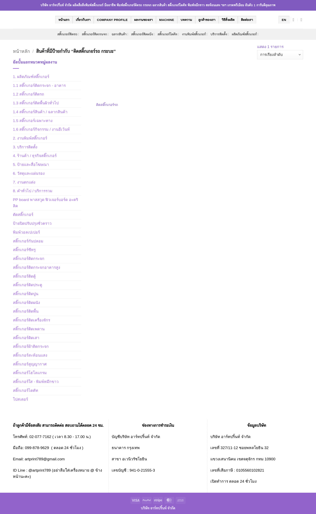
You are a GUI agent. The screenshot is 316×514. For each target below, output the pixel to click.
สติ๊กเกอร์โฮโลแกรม (30, 373)
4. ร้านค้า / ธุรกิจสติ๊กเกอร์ (35, 156)
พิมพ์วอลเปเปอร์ (26, 232)
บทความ (186, 20)
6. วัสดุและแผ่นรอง (29, 173)
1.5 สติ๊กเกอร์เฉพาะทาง (32, 121)
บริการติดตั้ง (219, 34)
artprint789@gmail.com (45, 459)
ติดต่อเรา (247, 20)
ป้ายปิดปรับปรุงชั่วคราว (32, 223)
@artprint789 (39, 470)
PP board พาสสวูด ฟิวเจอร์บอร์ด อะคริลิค (45, 203)
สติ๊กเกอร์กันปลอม (28, 241)
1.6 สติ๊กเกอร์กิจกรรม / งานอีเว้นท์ (41, 129)
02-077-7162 (40, 437)
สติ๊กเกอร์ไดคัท (168, 34)
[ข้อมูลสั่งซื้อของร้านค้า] (280, 55)
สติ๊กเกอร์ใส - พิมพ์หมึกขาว (36, 382)
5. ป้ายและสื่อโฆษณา (31, 164)
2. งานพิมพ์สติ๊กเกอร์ (30, 138)
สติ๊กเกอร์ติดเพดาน (29, 329)
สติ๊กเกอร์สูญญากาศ (30, 364)
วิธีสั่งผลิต (228, 20)
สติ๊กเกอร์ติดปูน (25, 294)
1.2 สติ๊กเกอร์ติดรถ (28, 94)
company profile (112, 20)
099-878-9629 (37, 448)
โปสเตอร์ (20, 399)
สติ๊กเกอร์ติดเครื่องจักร (31, 320)
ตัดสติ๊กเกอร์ (23, 214)
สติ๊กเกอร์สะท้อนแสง (30, 355)
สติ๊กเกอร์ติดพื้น (25, 311)
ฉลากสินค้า (120, 34)
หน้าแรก (63, 20)
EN (284, 20)
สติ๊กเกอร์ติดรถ (68, 34)
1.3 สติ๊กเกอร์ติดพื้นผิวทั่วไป (36, 103)
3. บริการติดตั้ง (25, 147)
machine (166, 20)
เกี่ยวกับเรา (83, 20)
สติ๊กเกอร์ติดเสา (26, 338)
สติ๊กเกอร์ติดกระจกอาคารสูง (36, 267)
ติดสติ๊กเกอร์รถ (107, 105)
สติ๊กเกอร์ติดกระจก (95, 34)
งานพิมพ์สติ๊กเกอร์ (195, 34)
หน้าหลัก (21, 51)
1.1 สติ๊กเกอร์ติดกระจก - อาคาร (39, 85)
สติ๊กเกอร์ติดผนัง (143, 34)
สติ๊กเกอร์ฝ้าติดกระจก (31, 346)
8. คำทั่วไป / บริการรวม (32, 191)
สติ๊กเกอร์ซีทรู (24, 250)
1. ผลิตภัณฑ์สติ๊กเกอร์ (31, 77)
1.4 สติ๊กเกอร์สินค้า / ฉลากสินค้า (40, 112)
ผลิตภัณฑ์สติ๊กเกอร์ (245, 34)
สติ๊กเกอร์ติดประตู (27, 285)
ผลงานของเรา (143, 20)
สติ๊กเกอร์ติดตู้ (24, 276)
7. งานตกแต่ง (24, 182)
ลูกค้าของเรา (207, 20)
